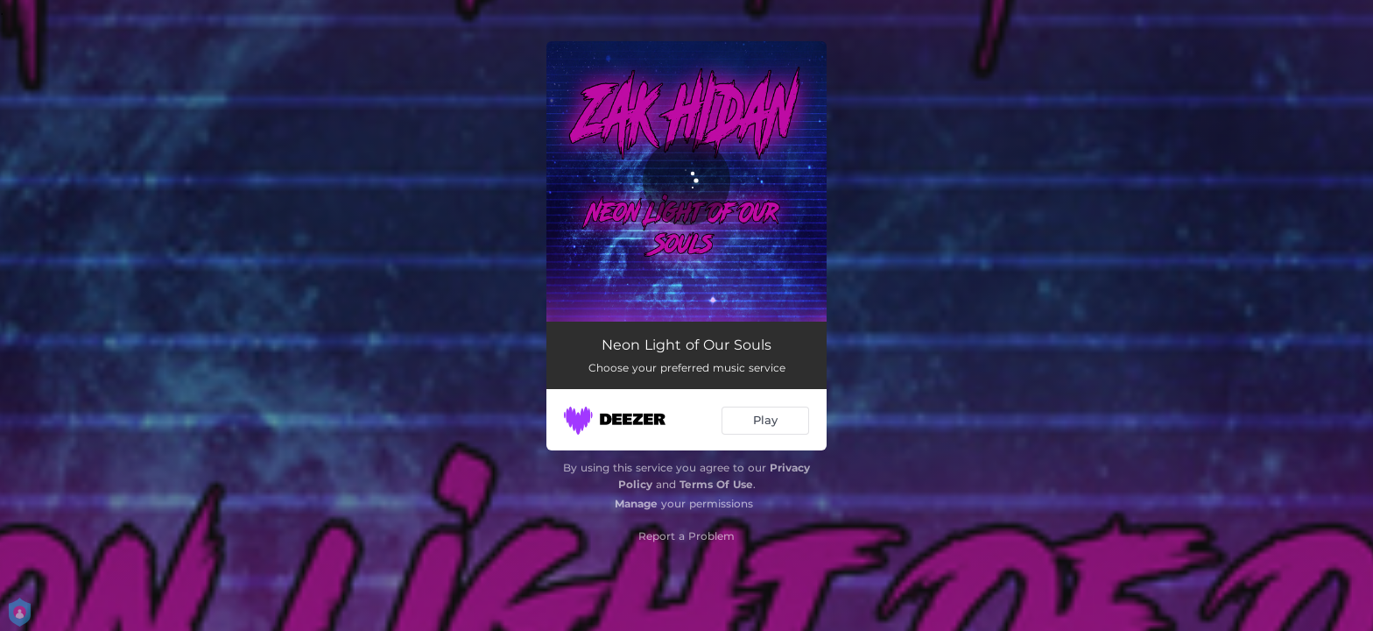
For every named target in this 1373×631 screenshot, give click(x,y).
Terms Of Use (716, 484)
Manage (636, 503)
